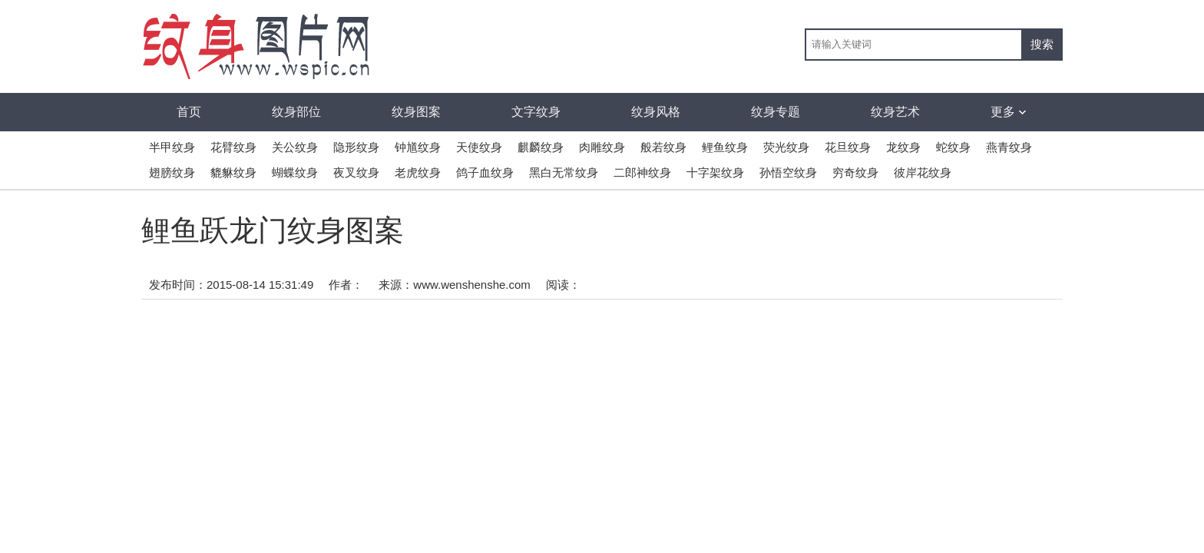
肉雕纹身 (602, 147)
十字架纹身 (715, 172)
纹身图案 (416, 111)
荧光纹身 (786, 147)
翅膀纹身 (172, 172)
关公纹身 (295, 147)
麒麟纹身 (541, 147)
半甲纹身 (172, 147)
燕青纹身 (1009, 147)
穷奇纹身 (855, 172)
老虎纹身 (418, 172)
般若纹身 (663, 147)
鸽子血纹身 (485, 172)
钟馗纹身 (418, 147)
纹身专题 (775, 111)
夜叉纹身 (356, 172)
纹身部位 (296, 111)
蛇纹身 (953, 147)
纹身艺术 (895, 111)
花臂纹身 (233, 147)
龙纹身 (903, 147)
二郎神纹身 (642, 172)
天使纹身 (479, 147)
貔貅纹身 (233, 172)
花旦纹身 (848, 147)
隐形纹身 (356, 147)
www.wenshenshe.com (472, 284)
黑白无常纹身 (563, 172)
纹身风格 (655, 111)
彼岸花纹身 (922, 172)
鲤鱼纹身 (725, 147)
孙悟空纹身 (788, 172)
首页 (189, 111)
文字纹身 (536, 111)
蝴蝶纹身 (295, 172)
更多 (1008, 111)
